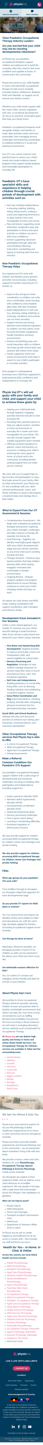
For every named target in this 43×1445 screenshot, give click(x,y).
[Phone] (39, 4)
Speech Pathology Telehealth (21, 1332)
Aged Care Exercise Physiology (22, 1316)
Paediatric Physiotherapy (19, 1269)
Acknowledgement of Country (22, 1440)
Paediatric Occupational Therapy (23, 1300)
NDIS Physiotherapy (16, 1266)
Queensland (29, 1381)
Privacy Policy (8, 1438)
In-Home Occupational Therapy (22, 744)
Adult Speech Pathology (19, 1307)
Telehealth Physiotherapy (19, 1325)
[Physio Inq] (17, 4)
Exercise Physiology (16, 1322)
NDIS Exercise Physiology (19, 1313)
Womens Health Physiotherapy (22, 1275)
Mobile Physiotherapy (17, 1263)
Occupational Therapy (17, 1294)
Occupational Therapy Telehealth (23, 1329)
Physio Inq (34, 483)
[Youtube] (30, 1427)
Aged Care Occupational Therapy (23, 750)
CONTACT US (21, 1368)
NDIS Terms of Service (27, 1438)
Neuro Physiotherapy (17, 1285)
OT (7, 154)
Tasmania (23, 1385)
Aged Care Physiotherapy (19, 1272)
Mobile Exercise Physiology (20, 1310)
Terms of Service (16, 1438)
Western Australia (21, 1389)
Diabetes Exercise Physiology (21, 1319)
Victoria (33, 1385)
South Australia (11, 1385)
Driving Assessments (17, 753)
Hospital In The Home (17, 1338)
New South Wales (15, 1381)
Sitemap (32, 1440)
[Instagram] (24, 1427)
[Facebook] (19, 1427)
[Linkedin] (13, 1427)
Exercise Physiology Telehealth (22, 1335)
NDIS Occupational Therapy (20, 747)
